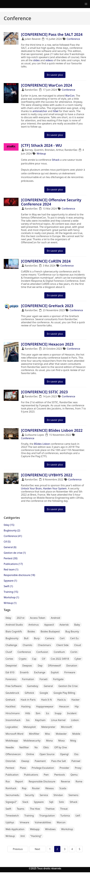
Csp (34, 658)
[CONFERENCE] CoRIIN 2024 (46, 261)
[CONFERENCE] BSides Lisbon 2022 (52, 430)
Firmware (69, 672)
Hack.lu (61, 699)
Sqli (51, 802)
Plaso (23, 768)
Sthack (56, 159)
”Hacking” (35, 836)
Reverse (65, 781)
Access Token (37, 618)
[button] (86, 4)
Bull (26, 638)
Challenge (11, 645)
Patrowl (75, 761)
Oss (76, 754)
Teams (20, 808)
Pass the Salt (58, 761)
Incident (72, 713)
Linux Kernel (58, 720)
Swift (8, 808)
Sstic (61, 802)
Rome (78, 781)
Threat (64, 808)
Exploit (55, 672)
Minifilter (34, 733)
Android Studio (14, 624)
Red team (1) (11, 569)
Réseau (49, 788)
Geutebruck (12, 693)
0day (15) (9, 525)
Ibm (38, 713)
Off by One (60, 747)
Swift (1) (8, 586)
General (48, 686)
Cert (62, 638)
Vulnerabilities (43, 822)
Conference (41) (13, 536)
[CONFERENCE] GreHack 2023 (47, 305)
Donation (71, 665)
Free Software (13, 686)
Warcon (61, 822)
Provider (64, 768)
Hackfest (11, 706)
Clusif (9, 652)
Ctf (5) (7, 541)
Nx (36, 747)
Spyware (39, 802)
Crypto (22, 658)
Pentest (10, 768)
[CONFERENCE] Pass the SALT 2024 (52, 34)
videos (49, 60)
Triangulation (47, 815)
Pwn (46, 774)
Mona (49, 740)
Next (37, 849)
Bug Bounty (72, 631)
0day (8, 618)
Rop (24, 788)
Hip (77, 706)
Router (36, 788)
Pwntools (59, 774)
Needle (10, 747)
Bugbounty (12, 638)
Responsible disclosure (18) (19, 575)
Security (29, 795)
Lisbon (75, 720)
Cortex (9, 658)
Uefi (77, 815)
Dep (40, 665)
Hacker (75, 699)
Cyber (78, 658)
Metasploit (29, 727)
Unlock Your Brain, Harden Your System (44, 488)
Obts (46, 747)
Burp (37, 638)
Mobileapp (12, 740)
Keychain (40, 720)
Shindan (58, 795)
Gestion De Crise (67, 686)
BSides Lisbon (42, 444)
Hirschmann (13, 713)
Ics (47, 713)
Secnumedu (12, 795)
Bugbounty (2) (12, 530)
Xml (22, 836)
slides (36, 60)
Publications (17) (13, 564)
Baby (77, 624)
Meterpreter (48, 727)
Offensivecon (13, 754)
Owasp (25, 761)
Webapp (35, 829)
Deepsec (27, 665)
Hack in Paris (28, 699)
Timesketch (12, 815)
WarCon (70, 95)
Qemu (74, 774)
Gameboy (32, 686)
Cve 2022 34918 (60, 658)
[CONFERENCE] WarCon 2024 (46, 85)
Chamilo (27, 645)
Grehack (10, 699)
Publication (12, 774)
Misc (47, 733)
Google (44, 693)
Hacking (26, 706)
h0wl (55, 111)
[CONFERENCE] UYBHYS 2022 (46, 474)
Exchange (39, 672)
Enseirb (24, 672)
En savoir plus (55, 75)
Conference (73, 39)
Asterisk (64, 624)
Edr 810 (10, 672)
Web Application (15, 829)
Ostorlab (11, 761)
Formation (28, 679)
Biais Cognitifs (14, 631)
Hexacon (64, 706)
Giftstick (29, 693)
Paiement (40, 761)
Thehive (49, 808)
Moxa (61, 740)
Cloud (77, 645)
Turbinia (65, 815)
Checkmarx (44, 645)
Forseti (43, 679)
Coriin (73, 652)
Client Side (62, 645)
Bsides (31, 631)
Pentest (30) (10, 558)
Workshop (67, 829)
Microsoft (66, 727)
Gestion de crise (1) (15, 552)
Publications (31, 774)
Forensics (11, 679)
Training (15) (11, 592)
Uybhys (10, 822)
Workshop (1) (11, 597)
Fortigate (58, 679)
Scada (62, 788)
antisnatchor (40, 111)
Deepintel (11, 665)
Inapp (58, 713)
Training (29, 815)
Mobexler (61, 733)
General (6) (10, 547)
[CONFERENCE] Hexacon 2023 (47, 344)
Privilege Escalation (43, 768)
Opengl (64, 754)
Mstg (73, 740)
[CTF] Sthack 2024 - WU (41, 145)
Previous (18, 849)
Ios (28, 720)
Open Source (47, 754)
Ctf (43, 658)
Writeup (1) (10, 603)
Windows (50, 829)
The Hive (35, 808)
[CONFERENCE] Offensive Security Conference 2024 (51, 202)
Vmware (24, 822)
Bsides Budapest (50, 631)
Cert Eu (74, 638)
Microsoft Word (14, 733)
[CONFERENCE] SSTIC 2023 (44, 391)
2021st (20, 618)
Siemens (73, 795)
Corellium (59, 652)
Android (55, 618)
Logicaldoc (12, 727)
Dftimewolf (54, 665)
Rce (8, 781)
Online (30, 754)
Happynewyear (44, 706)
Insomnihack (13, 720)
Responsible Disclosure (42, 781)
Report (19, 781)
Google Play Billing (64, 693)
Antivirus (33, 624)
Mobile (76, 733)
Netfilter (24, 747)
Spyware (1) (10, 580)
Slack (25, 802)
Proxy (78, 768)
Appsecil (49, 624)
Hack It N (46, 699)
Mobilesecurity (31, 740)
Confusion (42, 652)
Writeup (41, 153)
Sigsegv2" (11, 802)
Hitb (27, 713)
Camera (49, 638)
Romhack (11, 788)
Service (44, 795)
